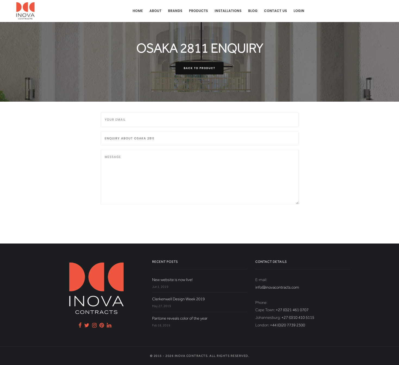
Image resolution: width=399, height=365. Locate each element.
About (155, 10)
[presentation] (141, 219)
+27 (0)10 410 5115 (297, 317)
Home (138, 10)
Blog (253, 10)
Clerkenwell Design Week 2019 (178, 299)
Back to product (199, 68)
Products (198, 10)
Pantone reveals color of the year (180, 318)
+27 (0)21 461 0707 (292, 310)
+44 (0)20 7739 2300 (287, 325)
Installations (228, 10)
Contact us (275, 10)
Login (299, 10)
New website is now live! (172, 279)
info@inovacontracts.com (277, 287)
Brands (175, 10)
